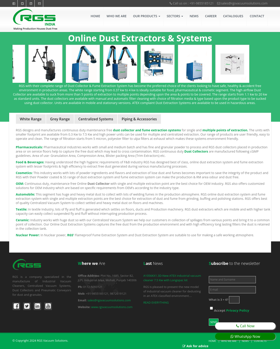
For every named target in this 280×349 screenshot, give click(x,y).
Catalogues (233, 16)
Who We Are (116, 16)
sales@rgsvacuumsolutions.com (242, 3)
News (194, 16)
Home (95, 16)
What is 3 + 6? (218, 300)
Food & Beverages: (30, 162)
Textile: (21, 209)
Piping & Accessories (139, 119)
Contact (257, 16)
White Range (31, 119)
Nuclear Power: (28, 235)
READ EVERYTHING (156, 302)
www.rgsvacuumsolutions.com (112, 307)
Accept (231, 310)
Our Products (146, 16)
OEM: (20, 183)
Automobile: (25, 194)
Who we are (229, 341)
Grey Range (60, 119)
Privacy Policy (237, 310)
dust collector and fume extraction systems (147, 130)
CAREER (211, 16)
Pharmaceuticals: (29, 147)
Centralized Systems (95, 119)
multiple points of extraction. (225, 130)
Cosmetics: (24, 173)
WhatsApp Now (245, 336)
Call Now (245, 325)
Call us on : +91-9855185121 (192, 3)
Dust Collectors (196, 151)
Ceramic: (23, 220)
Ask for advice (197, 346)
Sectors (175, 16)
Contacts (260, 341)
